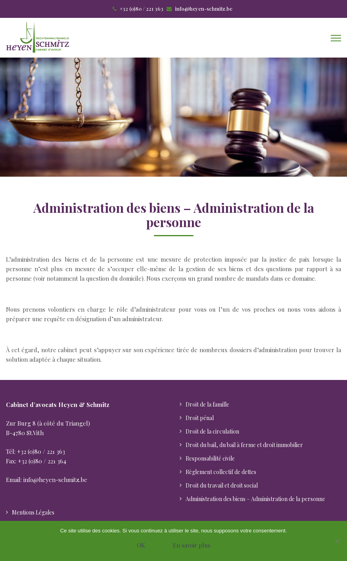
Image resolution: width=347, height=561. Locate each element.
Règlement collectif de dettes (221, 472)
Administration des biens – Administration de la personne (255, 499)
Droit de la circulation (212, 431)
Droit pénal (200, 418)
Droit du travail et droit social (222, 485)
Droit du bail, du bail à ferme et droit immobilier (244, 445)
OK (141, 545)
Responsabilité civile (210, 458)
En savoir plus (192, 545)
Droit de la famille (207, 404)
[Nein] (337, 541)
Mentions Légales (33, 512)
